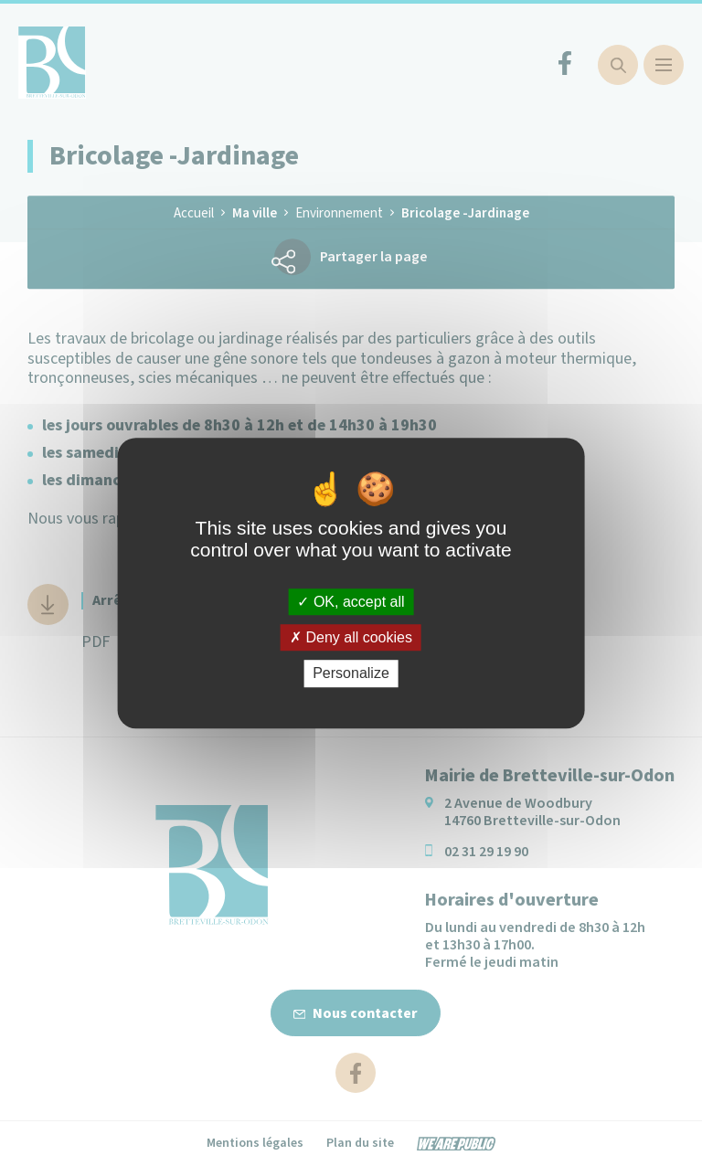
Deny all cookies (351, 637)
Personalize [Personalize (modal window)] (351, 674)
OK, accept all (350, 602)
